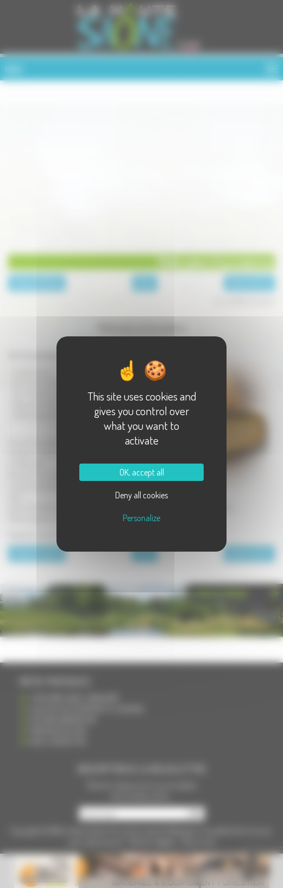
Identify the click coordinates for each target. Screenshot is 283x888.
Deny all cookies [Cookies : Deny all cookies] (141, 495)
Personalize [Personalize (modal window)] (141, 517)
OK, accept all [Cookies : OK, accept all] (142, 472)
